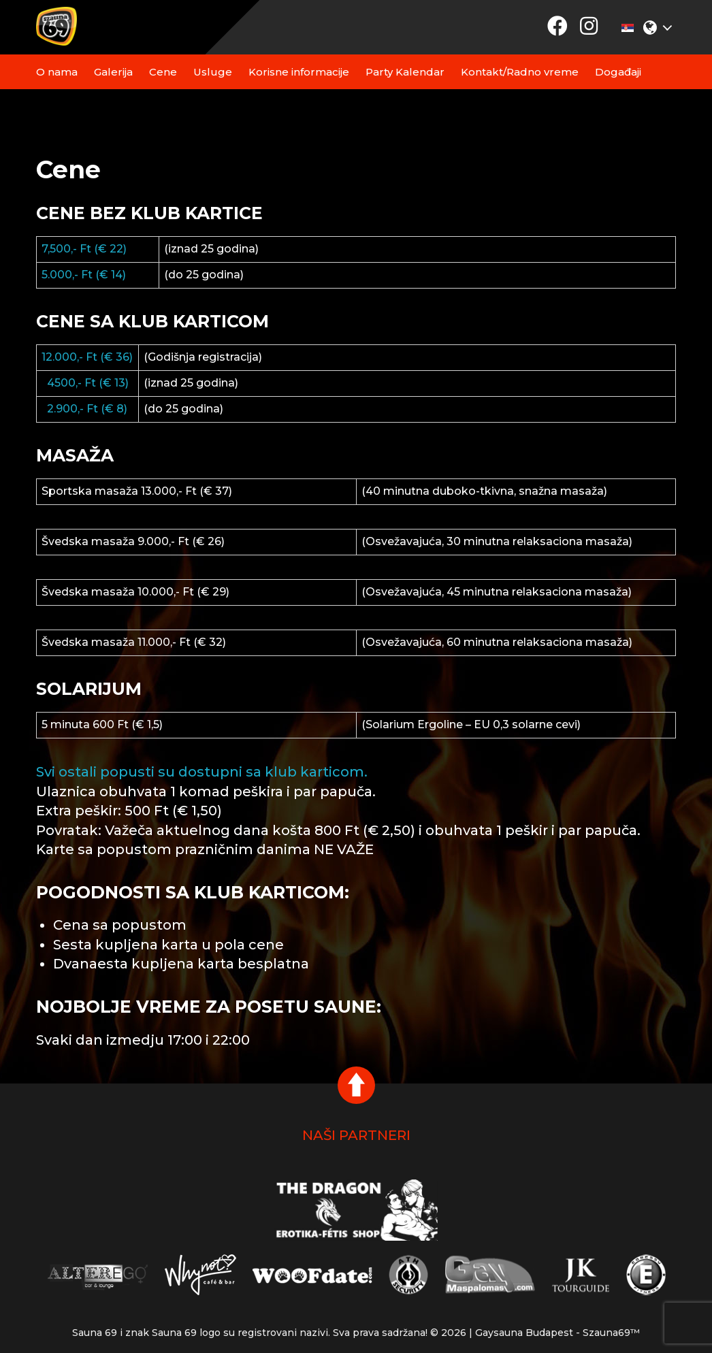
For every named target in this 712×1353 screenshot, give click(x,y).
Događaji (618, 71)
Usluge (212, 71)
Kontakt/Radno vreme (520, 71)
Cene (163, 71)
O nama (57, 71)
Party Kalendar (405, 71)
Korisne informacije (298, 71)
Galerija (113, 71)
